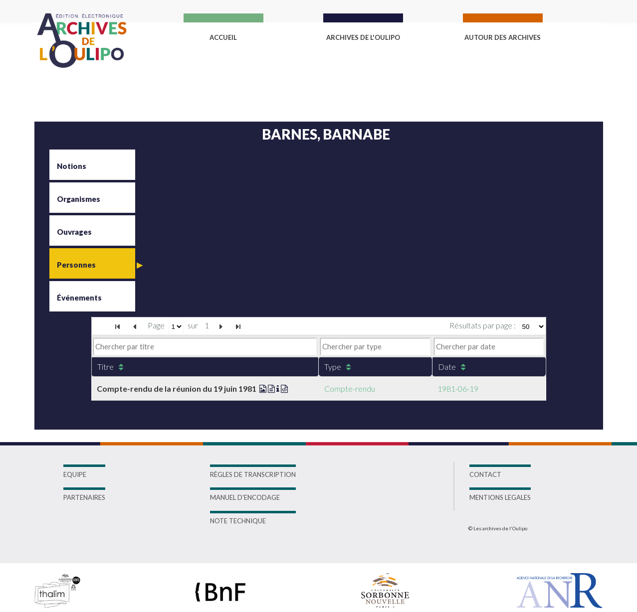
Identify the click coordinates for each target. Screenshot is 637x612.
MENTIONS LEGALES (500, 497)
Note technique (238, 521)
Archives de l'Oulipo (363, 37)
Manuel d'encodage (245, 497)
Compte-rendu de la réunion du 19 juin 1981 (192, 388)
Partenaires (84, 497)
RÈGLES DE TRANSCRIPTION (253, 474)
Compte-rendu (349, 388)
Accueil (223, 37)
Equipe (74, 474)
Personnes (76, 264)
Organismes (78, 198)
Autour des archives (502, 37)
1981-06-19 (457, 388)
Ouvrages (74, 231)
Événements (79, 297)
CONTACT (485, 474)
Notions (71, 165)
